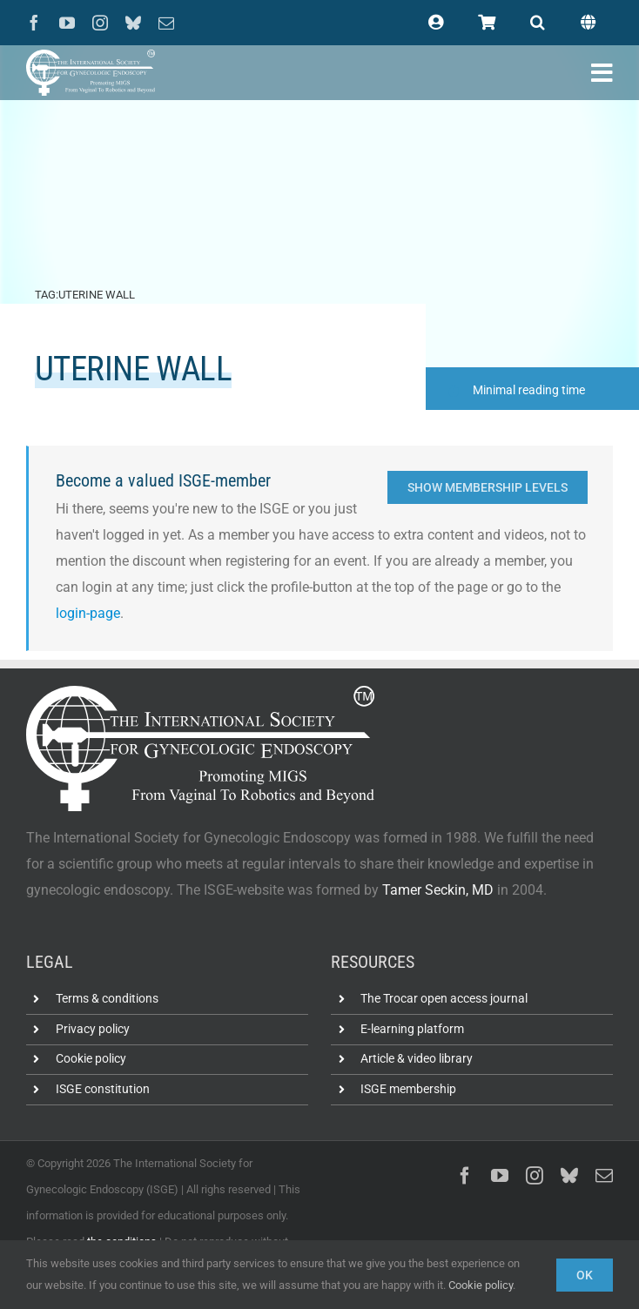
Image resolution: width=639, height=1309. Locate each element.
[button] (537, 22)
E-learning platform (412, 1029)
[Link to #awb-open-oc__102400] (602, 73)
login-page (88, 613)
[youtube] (67, 22)
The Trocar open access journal (444, 998)
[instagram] (100, 22)
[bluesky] (133, 22)
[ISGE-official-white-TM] (90, 56)
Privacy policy (93, 1029)
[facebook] (34, 22)
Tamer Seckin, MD (438, 890)
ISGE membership (408, 1089)
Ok (584, 1275)
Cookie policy (91, 1058)
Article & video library (416, 1058)
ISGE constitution (103, 1089)
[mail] (166, 22)
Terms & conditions (107, 998)
